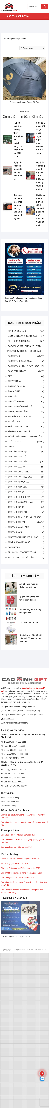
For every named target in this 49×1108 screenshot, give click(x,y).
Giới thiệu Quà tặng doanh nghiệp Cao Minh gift (20, 859)
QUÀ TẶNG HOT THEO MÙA (20, 477)
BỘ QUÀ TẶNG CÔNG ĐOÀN (20, 361)
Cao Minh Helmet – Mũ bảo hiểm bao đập (18, 835)
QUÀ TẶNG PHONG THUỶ (19, 497)
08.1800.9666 (18, 774)
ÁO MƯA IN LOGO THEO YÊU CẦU (22, 336)
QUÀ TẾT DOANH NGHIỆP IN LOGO (23, 537)
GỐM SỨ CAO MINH (16, 401)
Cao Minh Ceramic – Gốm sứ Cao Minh (17, 847)
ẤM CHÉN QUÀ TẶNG (17, 331)
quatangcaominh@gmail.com (14, 723)
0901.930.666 (18, 758)
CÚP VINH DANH (15, 381)
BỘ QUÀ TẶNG (14, 356)
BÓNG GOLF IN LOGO (17, 371)
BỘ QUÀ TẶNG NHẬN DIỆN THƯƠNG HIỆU (26, 366)
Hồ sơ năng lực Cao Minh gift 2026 (15, 863)
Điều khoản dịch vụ (8, 806)
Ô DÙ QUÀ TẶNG (15, 441)
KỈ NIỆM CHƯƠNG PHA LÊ (19, 431)
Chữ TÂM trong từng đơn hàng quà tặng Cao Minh (21, 873)
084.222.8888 (22, 754)
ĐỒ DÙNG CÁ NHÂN (16, 386)
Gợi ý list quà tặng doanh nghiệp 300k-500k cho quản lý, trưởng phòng (40, 175)
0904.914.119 (20, 770)
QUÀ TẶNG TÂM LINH (17, 512)
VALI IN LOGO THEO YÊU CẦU (21, 557)
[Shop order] (32, 48)
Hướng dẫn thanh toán (10, 802)
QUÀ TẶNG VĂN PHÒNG (18, 527)
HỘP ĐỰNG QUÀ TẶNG (18, 411)
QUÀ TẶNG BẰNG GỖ (17, 457)
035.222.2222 (20, 742)
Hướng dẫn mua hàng (10, 798)
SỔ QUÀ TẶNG (14, 547)
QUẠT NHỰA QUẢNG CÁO (19, 542)
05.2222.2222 (7, 719)
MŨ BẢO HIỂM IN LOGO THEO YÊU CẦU (25, 436)
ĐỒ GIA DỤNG (14, 391)
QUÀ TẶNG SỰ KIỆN (16, 507)
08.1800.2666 (19, 778)
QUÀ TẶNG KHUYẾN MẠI (18, 482)
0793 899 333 (18, 782)
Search (44, 6)
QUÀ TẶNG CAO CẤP (17, 467)
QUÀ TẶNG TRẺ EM (16, 522)
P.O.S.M (11, 447)
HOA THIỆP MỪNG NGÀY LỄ (20, 406)
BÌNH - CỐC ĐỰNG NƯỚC (19, 341)
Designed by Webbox (38, 950)
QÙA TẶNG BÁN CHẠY (17, 451)
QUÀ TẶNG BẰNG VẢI (17, 462)
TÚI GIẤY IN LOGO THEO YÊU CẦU (22, 552)
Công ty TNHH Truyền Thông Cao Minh (18, 707)
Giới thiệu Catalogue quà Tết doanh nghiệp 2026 (20, 868)
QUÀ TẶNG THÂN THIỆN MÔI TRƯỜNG (24, 517)
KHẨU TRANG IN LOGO (18, 426)
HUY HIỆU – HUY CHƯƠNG (19, 416)
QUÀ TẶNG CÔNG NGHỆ (18, 472)
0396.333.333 (20, 750)
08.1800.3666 (22, 786)
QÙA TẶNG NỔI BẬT (16, 492)
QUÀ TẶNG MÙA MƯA (17, 487)
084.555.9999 (19, 746)
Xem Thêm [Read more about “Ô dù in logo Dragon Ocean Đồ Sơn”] (24, 112)
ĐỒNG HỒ (12, 396)
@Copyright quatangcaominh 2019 (16, 950)
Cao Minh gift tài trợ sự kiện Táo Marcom (17, 878)
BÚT (10, 376)
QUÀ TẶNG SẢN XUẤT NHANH (21, 502)
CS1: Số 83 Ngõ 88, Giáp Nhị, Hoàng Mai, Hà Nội (21, 711)
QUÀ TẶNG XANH (15, 532)
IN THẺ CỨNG (14, 421)
